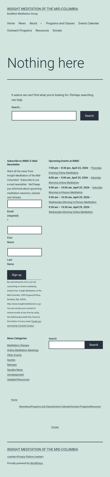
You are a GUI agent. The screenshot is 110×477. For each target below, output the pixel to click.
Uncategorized (15, 374)
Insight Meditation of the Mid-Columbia (42, 9)
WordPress (36, 463)
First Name (10, 240)
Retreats (12, 364)
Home (11, 23)
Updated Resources (18, 379)
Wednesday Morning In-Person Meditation (72, 202)
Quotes (11, 359)
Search (53, 338)
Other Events (14, 355)
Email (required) (10, 216)
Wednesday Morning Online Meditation (71, 211)
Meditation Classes (18, 345)
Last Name (10, 262)
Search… (16, 107)
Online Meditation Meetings (23, 350)
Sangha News (15, 369)
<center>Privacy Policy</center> (25, 456)
